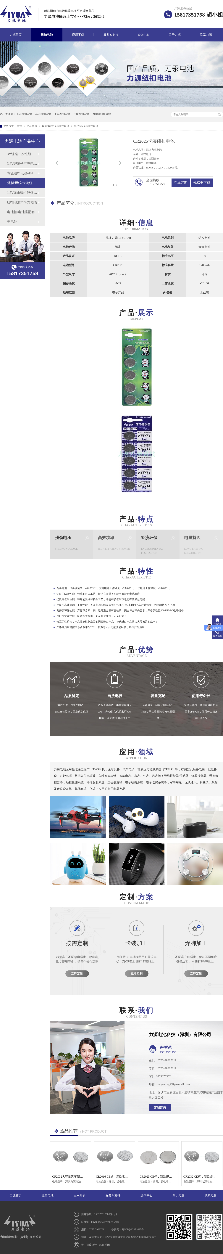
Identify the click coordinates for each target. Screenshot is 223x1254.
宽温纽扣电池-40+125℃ (22, 173)
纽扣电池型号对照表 (22, 202)
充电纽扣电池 (62, 114)
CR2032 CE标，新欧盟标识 (201, 1176)
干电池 (12, 222)
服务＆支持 (110, 34)
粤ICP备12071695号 (133, 1229)
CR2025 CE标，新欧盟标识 (157, 1176)
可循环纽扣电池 (102, 114)
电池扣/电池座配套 (21, 212)
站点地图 (104, 1244)
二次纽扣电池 (81, 114)
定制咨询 (160, 1107)
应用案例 (78, 34)
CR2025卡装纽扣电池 (86, 126)
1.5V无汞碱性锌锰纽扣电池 (22, 192)
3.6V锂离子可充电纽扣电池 (22, 163)
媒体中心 (143, 34)
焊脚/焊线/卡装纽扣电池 (56, 126)
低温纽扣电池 (24, 114)
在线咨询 (180, 182)
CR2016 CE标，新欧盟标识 (113, 1176)
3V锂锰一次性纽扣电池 (22, 154)
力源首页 (16, 34)
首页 (20, 126)
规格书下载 (201, 182)
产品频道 (32, 126)
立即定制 (77, 973)
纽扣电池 (47, 34)
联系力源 (206, 34)
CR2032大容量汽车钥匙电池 (70, 1176)
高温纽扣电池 (43, 114)
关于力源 (175, 34)
